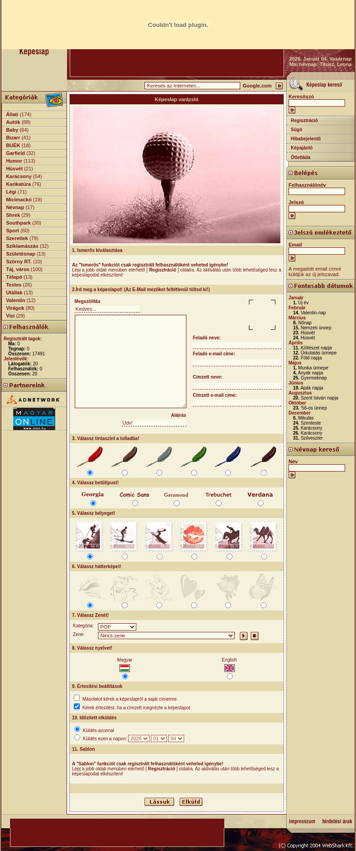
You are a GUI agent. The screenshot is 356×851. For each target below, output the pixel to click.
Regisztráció (304, 120)
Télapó (14, 277)
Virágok (15, 308)
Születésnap (20, 253)
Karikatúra (18, 184)
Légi (11, 192)
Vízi (10, 315)
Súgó (296, 129)
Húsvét (14, 168)
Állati (12, 114)
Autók (13, 122)
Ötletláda (300, 157)
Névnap (15, 207)
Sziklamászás (22, 246)
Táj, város (17, 269)
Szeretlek (17, 238)
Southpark (18, 223)
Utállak (14, 292)
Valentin (15, 300)
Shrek (13, 215)
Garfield (15, 153)
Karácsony (18, 176)
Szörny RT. (18, 261)
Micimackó (18, 199)
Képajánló (302, 147)
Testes (13, 284)
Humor (14, 161)
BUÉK (13, 145)
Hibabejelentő (306, 138)
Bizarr (13, 137)
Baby (12, 130)
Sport (12, 230)
